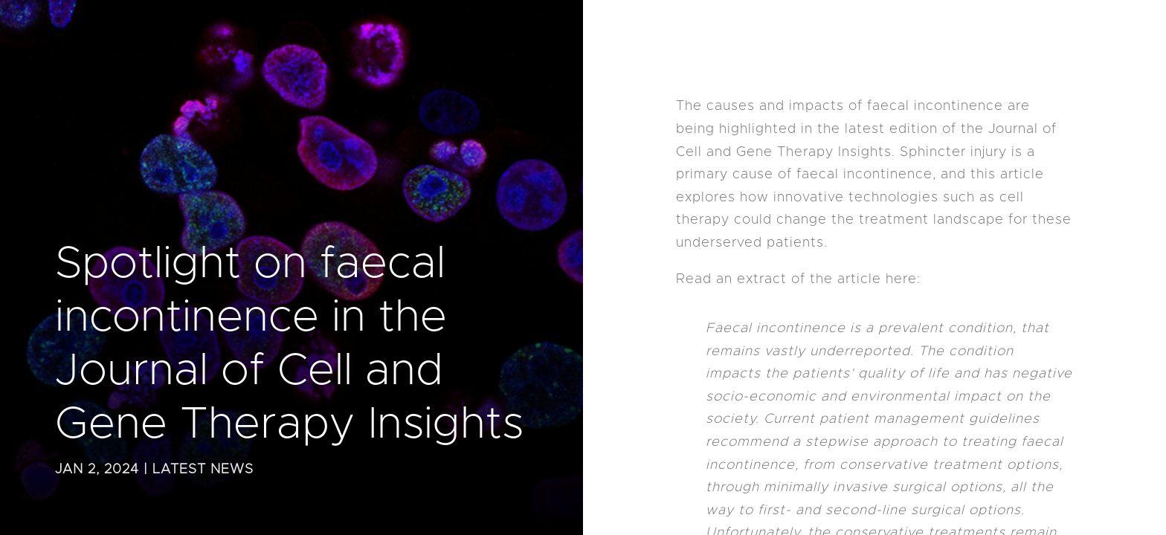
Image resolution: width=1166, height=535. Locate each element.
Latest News (203, 469)
